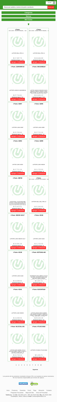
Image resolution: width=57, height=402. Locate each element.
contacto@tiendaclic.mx (39, 396)
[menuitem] (15, 390)
